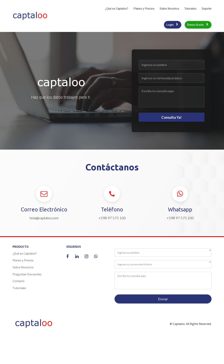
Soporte (206, 8)
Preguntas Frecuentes (27, 276)
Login (172, 24)
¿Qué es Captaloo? (116, 8)
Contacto (18, 283)
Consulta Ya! (172, 118)
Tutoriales (190, 8)
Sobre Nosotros (169, 8)
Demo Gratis (197, 24)
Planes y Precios (143, 8)
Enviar (163, 301)
